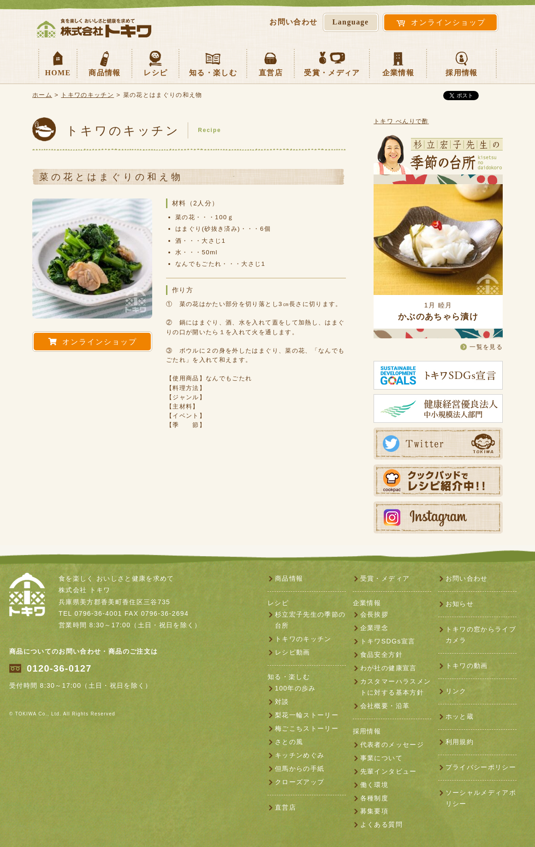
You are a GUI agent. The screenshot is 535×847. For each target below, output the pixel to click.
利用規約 (460, 741)
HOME (58, 63)
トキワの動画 (467, 665)
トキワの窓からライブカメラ (481, 634)
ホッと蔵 (460, 716)
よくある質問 (381, 824)
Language (351, 22)
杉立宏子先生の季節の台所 (310, 620)
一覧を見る (486, 346)
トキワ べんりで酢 (401, 121)
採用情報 (461, 63)
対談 (282, 701)
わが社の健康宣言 (388, 668)
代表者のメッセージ (392, 744)
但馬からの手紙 (299, 768)
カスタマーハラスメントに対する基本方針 (395, 687)
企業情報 (398, 63)
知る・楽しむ (213, 63)
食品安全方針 (381, 654)
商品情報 (104, 63)
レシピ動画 (292, 652)
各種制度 (374, 798)
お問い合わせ (467, 578)
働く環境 (374, 784)
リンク (456, 691)
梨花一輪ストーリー (307, 715)
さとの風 (289, 741)
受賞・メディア (332, 63)
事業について (381, 758)
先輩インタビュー (388, 771)
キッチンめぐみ (299, 755)
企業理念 (374, 627)
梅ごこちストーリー (307, 728)
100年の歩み (295, 688)
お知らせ (460, 603)
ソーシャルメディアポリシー (481, 798)
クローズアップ (299, 782)
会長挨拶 (374, 614)
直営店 (271, 63)
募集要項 (374, 811)
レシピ (155, 63)
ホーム (42, 94)
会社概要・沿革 (385, 705)
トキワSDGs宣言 (387, 641)
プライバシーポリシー (481, 767)
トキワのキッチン (87, 94)
